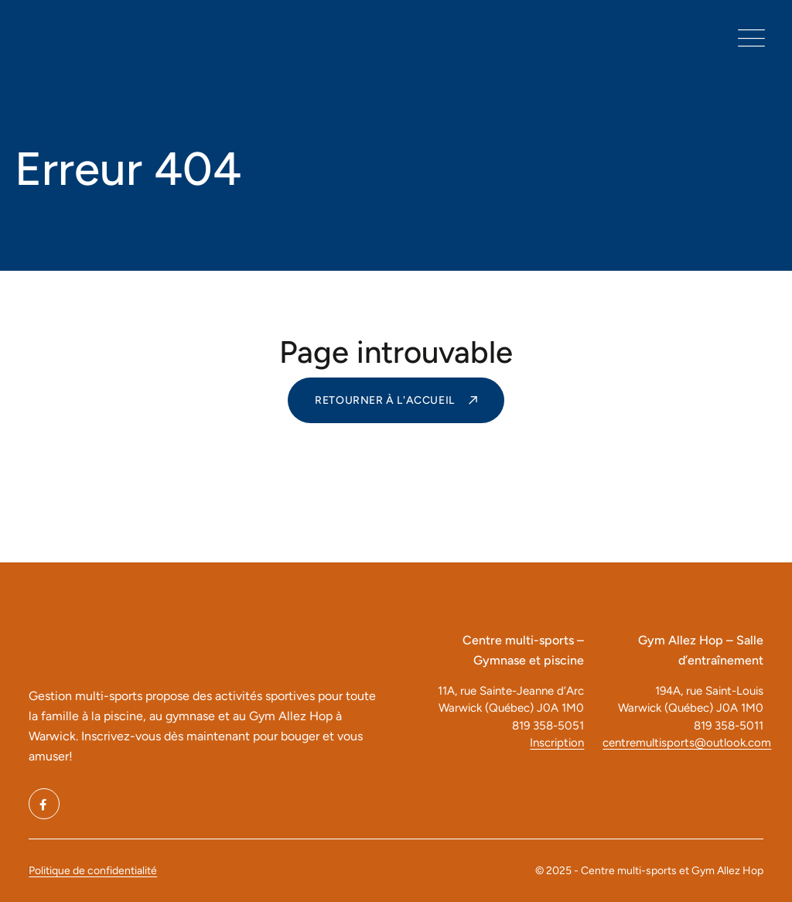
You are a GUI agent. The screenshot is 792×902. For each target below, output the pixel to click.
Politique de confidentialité (93, 870)
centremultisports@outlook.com (683, 743)
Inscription (557, 743)
